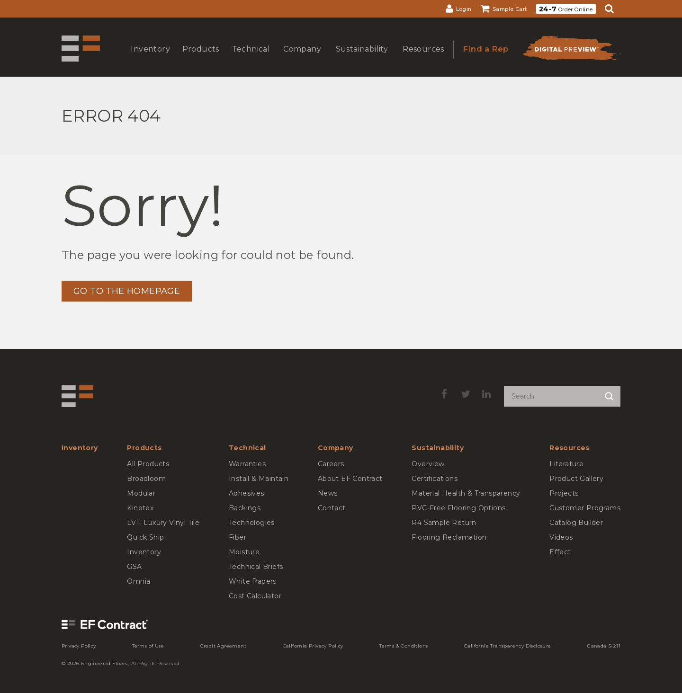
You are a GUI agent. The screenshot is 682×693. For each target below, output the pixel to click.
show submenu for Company (301, 58)
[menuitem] (459, 9)
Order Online (566, 9)
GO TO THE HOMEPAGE (126, 291)
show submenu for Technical (250, 58)
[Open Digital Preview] (569, 51)
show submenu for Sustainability (361, 58)
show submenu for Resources (422, 58)
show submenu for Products (200, 58)
